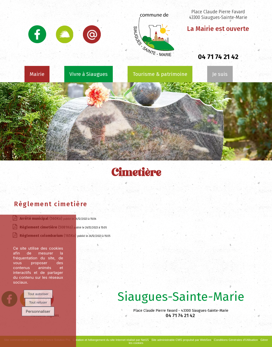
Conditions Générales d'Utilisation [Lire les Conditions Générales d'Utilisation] (236, 339)
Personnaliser (38, 311)
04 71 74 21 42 (218, 57)
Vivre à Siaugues (88, 74)
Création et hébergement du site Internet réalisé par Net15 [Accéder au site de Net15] (111, 339)
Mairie (37, 74)
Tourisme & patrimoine (160, 74)
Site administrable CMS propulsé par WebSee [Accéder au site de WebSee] (181, 339)
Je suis (220, 74)
